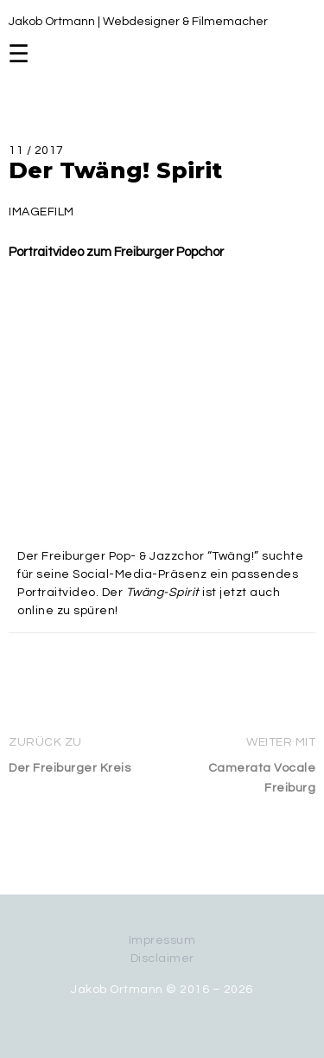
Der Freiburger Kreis (69, 768)
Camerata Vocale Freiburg (262, 777)
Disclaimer (162, 958)
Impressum (162, 940)
